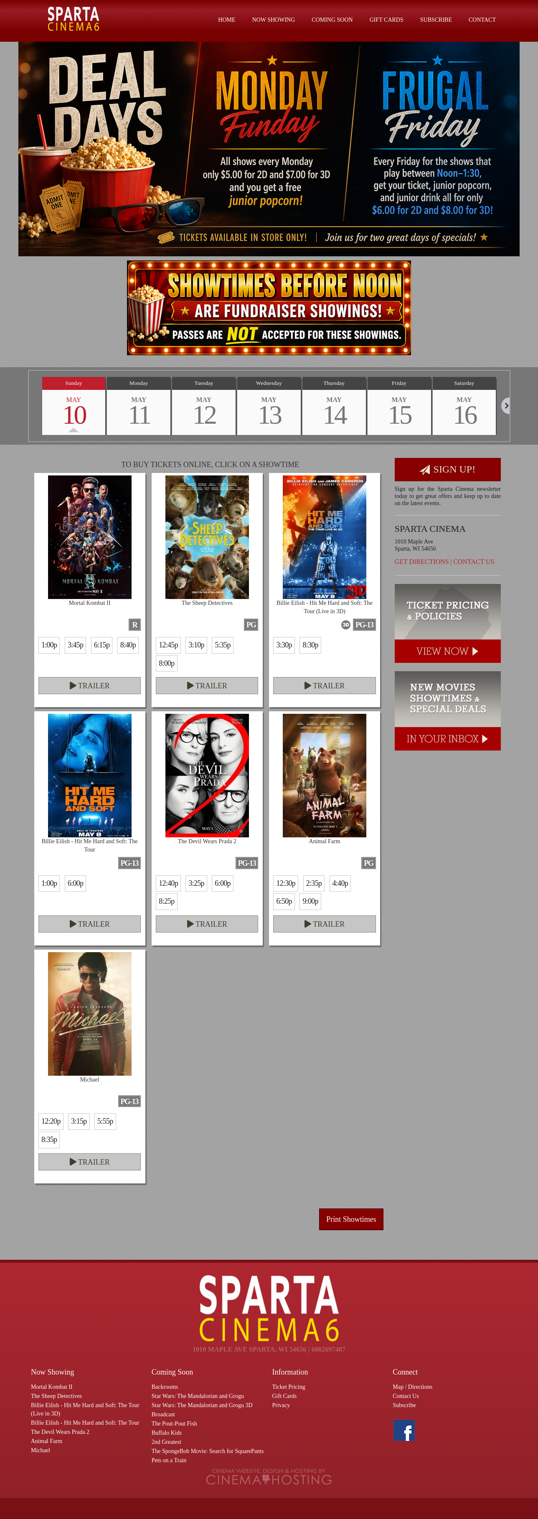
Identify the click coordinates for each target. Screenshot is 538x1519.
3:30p (284, 645)
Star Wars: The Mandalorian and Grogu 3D (202, 1405)
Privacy (281, 1405)
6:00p (75, 883)
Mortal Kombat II (52, 1387)
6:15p (101, 645)
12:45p (168, 645)
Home (226, 20)
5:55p (105, 1121)
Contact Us (473, 561)
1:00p (49, 645)
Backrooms (165, 1387)
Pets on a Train (169, 1460)
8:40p (128, 645)
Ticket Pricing (288, 1387)
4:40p (340, 883)
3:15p (78, 1121)
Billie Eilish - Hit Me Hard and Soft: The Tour (85, 1423)
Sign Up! (447, 470)
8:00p (166, 663)
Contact (482, 20)
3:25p (196, 883)
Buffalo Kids (167, 1433)
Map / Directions (412, 1387)
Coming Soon (332, 20)
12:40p (168, 883)
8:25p (166, 901)
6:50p (284, 901)
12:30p (285, 883)
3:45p (75, 645)
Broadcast (163, 1414)
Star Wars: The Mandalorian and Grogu (198, 1396)
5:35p (222, 645)
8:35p (49, 1139)
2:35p (314, 883)
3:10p (196, 645)
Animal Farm (46, 1441)
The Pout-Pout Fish (174, 1423)
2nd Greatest (166, 1442)
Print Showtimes (351, 1219)
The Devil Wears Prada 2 (60, 1432)
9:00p (310, 901)
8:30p (310, 645)
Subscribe (436, 20)
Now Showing (273, 20)
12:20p (51, 1121)
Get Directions (422, 561)
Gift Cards (387, 20)
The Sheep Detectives (56, 1396)
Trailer (90, 686)
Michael (40, 1450)
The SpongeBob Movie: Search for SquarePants (208, 1451)
